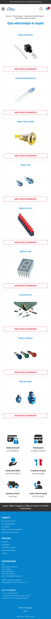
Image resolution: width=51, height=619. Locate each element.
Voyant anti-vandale (25, 121)
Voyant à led (26, 164)
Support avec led (25, 208)
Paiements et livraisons (10, 532)
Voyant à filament (25, 338)
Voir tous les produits (25, 69)
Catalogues (6, 545)
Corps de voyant (25, 381)
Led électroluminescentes (25, 78)
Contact (4, 553)
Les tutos (5, 542)
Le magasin (6, 527)
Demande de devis (8, 550)
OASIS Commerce (29, 616)
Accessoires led (25, 294)
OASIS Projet (20, 616)
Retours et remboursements (12, 529)
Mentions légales (26, 608)
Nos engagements (8, 524)
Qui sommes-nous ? (9, 521)
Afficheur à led (25, 251)
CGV (25, 611)
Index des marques (9, 547)
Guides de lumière (25, 34)
